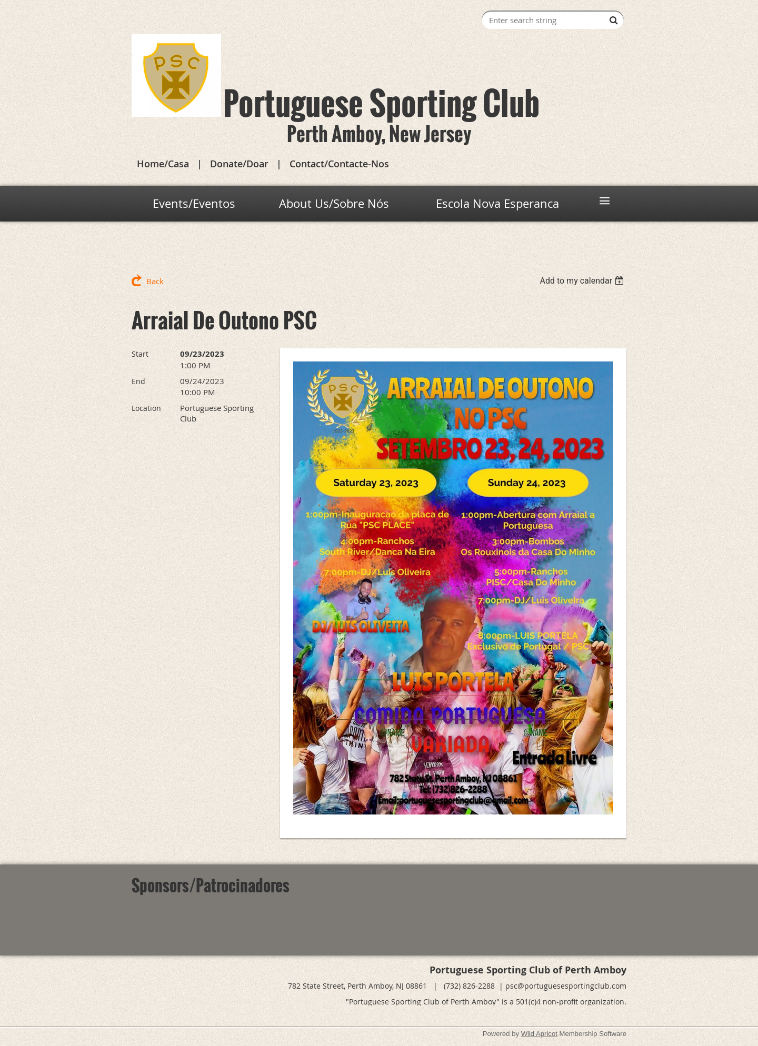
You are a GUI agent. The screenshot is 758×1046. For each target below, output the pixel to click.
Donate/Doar (239, 163)
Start (140, 354)
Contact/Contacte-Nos (339, 163)
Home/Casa (163, 163)
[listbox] (583, 280)
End (138, 381)
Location (146, 408)
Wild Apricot (539, 1034)
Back (155, 281)
